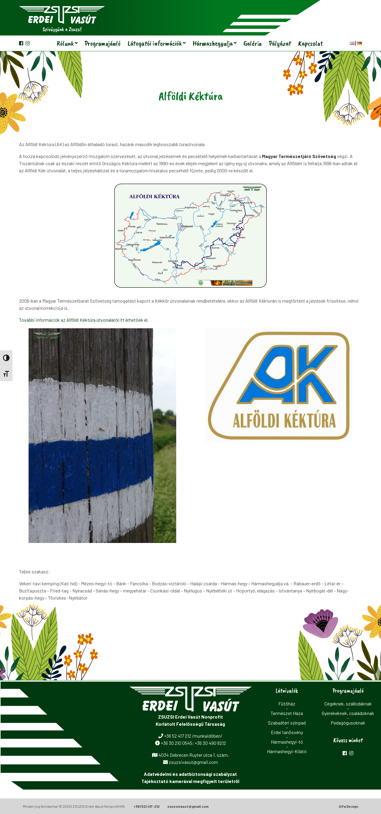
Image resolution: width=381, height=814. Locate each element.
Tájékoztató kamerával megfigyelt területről (190, 781)
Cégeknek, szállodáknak (348, 703)
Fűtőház (286, 703)
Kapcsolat (310, 43)
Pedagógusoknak (348, 722)
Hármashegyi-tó (287, 742)
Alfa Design (348, 806)
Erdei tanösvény (287, 732)
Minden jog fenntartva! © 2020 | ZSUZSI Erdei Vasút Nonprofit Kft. (74, 806)
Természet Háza (287, 713)
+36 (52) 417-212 (146, 806)
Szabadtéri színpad (287, 722)
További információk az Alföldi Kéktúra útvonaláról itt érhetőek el (83, 320)
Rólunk (65, 43)
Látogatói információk (155, 43)
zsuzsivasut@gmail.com (188, 806)
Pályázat (280, 43)
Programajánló (103, 43)
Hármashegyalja (213, 43)
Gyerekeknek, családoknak (348, 713)
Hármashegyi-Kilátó (287, 751)
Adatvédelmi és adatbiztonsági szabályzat (190, 774)
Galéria (252, 43)
